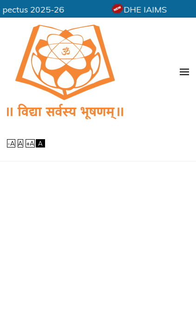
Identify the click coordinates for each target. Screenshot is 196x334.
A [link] (20, 143)
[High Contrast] (40, 143)
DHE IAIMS (156, 9)
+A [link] (30, 143)
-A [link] (11, 143)
